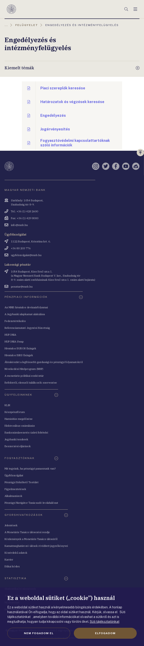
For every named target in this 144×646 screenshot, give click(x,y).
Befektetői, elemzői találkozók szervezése (31, 382)
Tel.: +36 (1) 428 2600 (24, 211)
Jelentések (11, 525)
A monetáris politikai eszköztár (24, 375)
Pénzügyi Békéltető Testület (22, 482)
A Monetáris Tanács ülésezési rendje (27, 532)
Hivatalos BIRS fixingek (19, 355)
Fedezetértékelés (15, 321)
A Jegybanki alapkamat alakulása (25, 314)
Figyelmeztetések (15, 489)
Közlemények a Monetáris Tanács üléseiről (31, 539)
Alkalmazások (13, 496)
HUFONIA (10, 334)
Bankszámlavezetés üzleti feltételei (26, 432)
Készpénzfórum (15, 412)
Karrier (9, 559)
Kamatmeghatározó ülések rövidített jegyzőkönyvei (36, 545)
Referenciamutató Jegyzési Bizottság (27, 327)
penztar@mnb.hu (22, 286)
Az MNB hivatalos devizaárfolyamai (26, 307)
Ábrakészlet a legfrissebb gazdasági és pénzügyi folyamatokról (44, 362)
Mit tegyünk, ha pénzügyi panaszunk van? (30, 468)
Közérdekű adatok (16, 552)
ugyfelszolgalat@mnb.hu (26, 255)
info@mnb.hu (19, 225)
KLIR (7, 405)
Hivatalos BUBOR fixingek (20, 348)
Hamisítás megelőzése (19, 418)
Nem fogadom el (39, 633)
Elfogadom (105, 633)
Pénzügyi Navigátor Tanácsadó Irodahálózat (31, 502)
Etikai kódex (12, 566)
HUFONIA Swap (14, 341)
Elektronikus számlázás (20, 425)
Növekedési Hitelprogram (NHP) (24, 369)
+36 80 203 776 (21, 248)
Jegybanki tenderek (16, 439)
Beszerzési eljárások (18, 446)
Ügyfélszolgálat (14, 475)
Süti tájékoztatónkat (104, 621)
